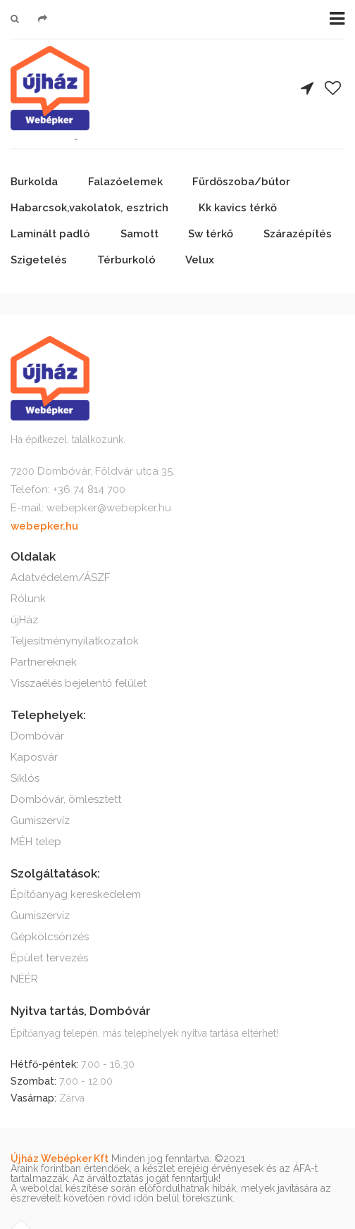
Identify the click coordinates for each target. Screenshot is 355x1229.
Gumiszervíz (40, 820)
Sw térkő (210, 233)
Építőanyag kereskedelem (76, 894)
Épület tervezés (49, 958)
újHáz (24, 619)
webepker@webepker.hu (108, 507)
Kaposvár (34, 757)
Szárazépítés (297, 233)
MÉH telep (36, 841)
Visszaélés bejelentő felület (79, 683)
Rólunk (28, 598)
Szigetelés (39, 260)
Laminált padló (50, 233)
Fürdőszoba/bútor (241, 181)
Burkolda (34, 181)
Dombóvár (37, 736)
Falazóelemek (125, 181)
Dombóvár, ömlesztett (66, 799)
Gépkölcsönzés (50, 936)
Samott (139, 233)
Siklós (25, 778)
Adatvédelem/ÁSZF (60, 577)
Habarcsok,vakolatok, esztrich (89, 207)
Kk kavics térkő (238, 207)
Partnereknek (44, 662)
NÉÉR (24, 979)
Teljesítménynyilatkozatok (75, 641)
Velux (199, 260)
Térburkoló (126, 260)
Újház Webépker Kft (59, 1158)
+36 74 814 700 (89, 489)
